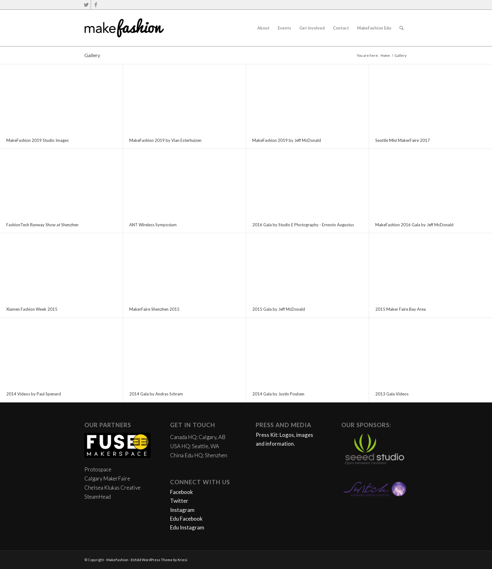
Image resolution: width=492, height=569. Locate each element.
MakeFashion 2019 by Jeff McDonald (286, 140)
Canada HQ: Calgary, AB (197, 437)
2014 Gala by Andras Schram (156, 393)
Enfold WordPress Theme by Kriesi (159, 560)
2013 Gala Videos (392, 393)
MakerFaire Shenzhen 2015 (154, 309)
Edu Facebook (186, 518)
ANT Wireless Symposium (153, 224)
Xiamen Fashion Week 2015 (31, 309)
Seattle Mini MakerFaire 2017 (402, 140)
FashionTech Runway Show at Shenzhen (42, 224)
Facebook (181, 492)
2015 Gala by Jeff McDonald (278, 309)
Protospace (97, 469)
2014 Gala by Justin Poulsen (278, 393)
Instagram (182, 510)
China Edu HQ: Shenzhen (198, 455)
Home (385, 55)
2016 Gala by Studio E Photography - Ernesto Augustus (303, 224)
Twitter (179, 500)
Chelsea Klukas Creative (112, 487)
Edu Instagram (187, 527)
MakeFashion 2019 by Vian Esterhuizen (165, 140)
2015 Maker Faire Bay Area (400, 309)
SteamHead (97, 496)
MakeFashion (117, 560)
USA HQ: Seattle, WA (194, 446)
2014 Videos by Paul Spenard (33, 393)
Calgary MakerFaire (107, 478)
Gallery (92, 55)
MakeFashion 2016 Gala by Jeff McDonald (414, 224)
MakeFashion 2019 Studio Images (37, 140)
